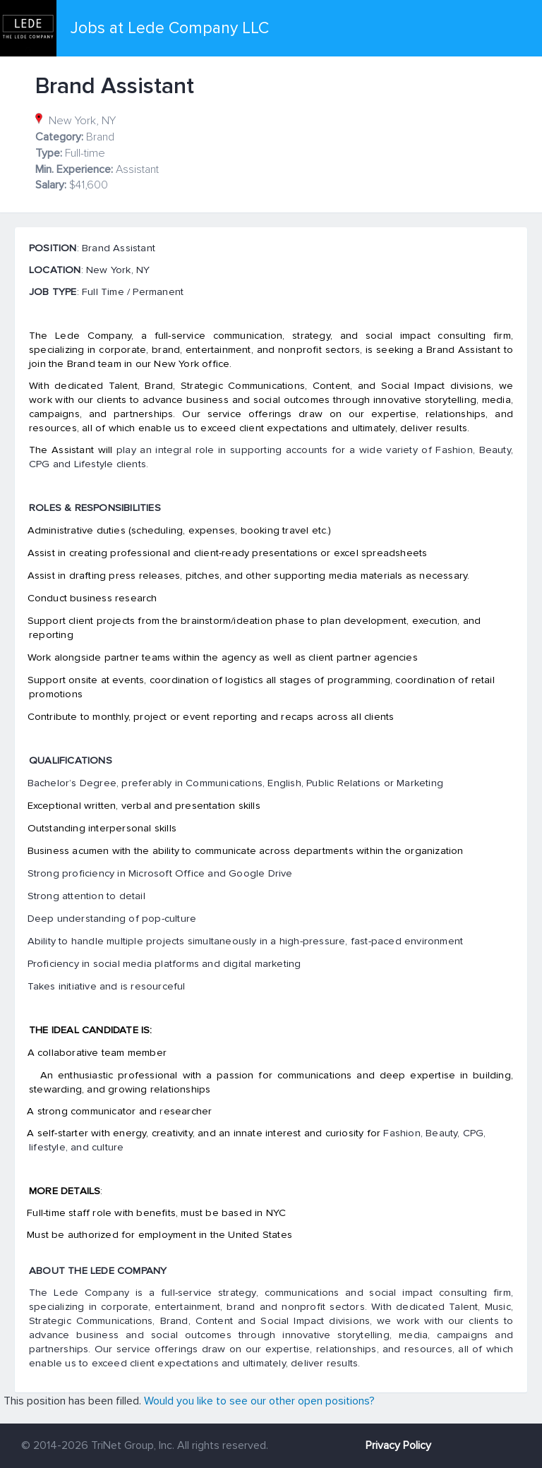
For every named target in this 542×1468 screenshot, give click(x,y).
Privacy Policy (398, 1445)
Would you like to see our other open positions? (259, 1401)
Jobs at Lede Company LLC (170, 28)
